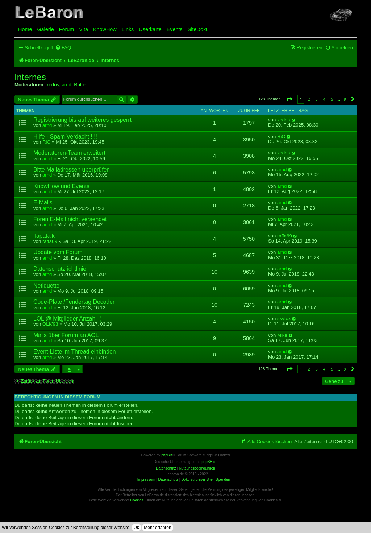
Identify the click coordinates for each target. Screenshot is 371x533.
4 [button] (324, 99)
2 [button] (309, 99)
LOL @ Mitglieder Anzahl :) (67, 318)
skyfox (284, 318)
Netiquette (46, 285)
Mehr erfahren (157, 527)
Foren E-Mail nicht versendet (70, 219)
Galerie (45, 29)
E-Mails (43, 202)
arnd (66, 84)
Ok (136, 527)
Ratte (80, 84)
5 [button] (332, 99)
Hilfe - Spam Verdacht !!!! (65, 136)
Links (128, 29)
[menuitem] (63, 47)
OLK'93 (50, 324)
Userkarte (150, 29)
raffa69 (49, 241)
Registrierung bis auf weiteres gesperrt (82, 120)
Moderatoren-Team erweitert (69, 153)
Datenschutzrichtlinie (59, 269)
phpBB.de (209, 462)
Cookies (136, 500)
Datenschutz (168, 480)
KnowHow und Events (61, 186)
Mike (282, 335)
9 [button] (345, 99)
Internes (30, 77)
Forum (66, 29)
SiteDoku (198, 29)
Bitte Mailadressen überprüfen (71, 169)
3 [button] (317, 99)
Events (175, 29)
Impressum (146, 480)
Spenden (223, 480)
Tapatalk (44, 236)
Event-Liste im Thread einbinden (74, 351)
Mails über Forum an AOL (66, 335)
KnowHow (105, 29)
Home (25, 29)
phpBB (166, 455)
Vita (83, 29)
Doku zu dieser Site (197, 480)
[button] (289, 99)
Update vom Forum (57, 252)
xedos (52, 84)
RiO (46, 142)
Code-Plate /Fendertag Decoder (73, 302)
